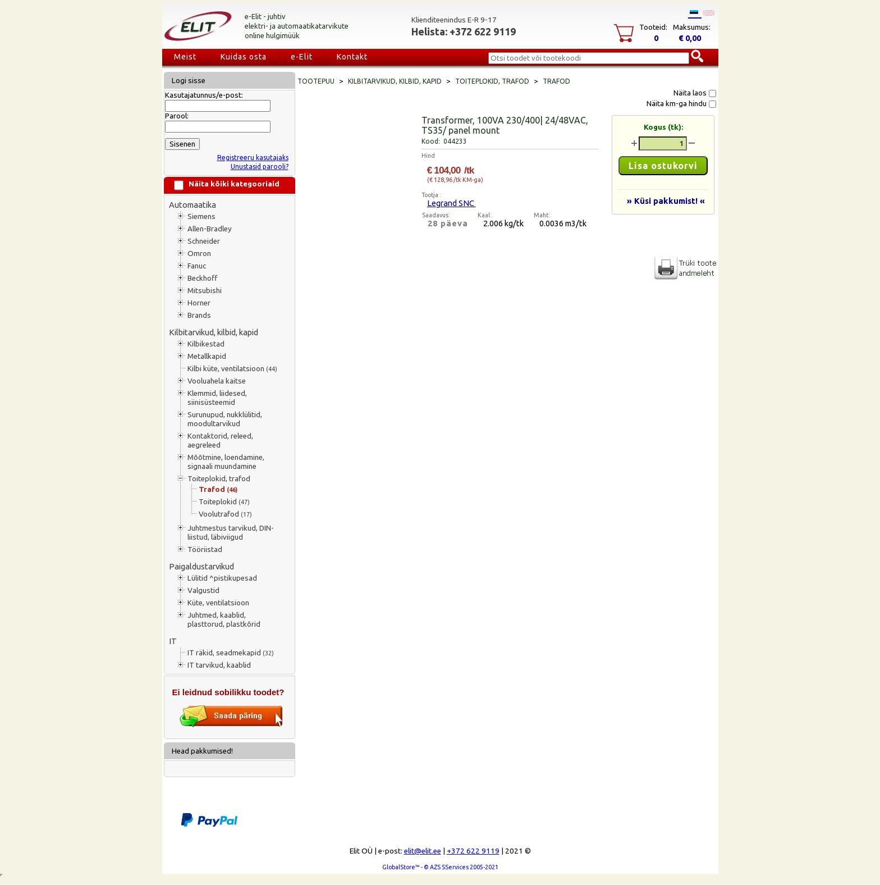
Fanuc (196, 266)
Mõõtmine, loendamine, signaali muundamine (225, 462)
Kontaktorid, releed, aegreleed (220, 440)
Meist (185, 56)
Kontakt (352, 56)
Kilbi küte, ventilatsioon (232, 368)
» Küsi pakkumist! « (666, 201)
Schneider (203, 241)
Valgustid (203, 590)
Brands (199, 315)
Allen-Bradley (209, 229)
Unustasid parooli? (259, 166)
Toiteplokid (224, 502)
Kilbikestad (205, 344)
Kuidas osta (244, 56)
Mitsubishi (204, 290)
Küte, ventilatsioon (218, 603)
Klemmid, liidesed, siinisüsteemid (217, 398)
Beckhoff (202, 278)
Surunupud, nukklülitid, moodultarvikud (224, 419)
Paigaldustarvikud (201, 566)
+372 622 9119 (473, 851)
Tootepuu (315, 81)
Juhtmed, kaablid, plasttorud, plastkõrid (223, 619)
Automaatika (192, 204)
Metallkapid (206, 356)
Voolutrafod (225, 514)
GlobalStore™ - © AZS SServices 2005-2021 (440, 867)
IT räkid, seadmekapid (230, 653)
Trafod (218, 489)
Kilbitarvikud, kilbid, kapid (213, 332)
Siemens (201, 216)
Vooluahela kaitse (216, 381)
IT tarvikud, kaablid (219, 665)
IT (173, 641)
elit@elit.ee (422, 851)
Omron (199, 253)
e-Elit (302, 56)
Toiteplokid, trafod (218, 479)
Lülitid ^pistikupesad (222, 578)
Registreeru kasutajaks (252, 157)
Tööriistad (204, 549)
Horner (198, 303)
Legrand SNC (451, 203)
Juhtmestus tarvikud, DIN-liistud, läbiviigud (230, 532)
